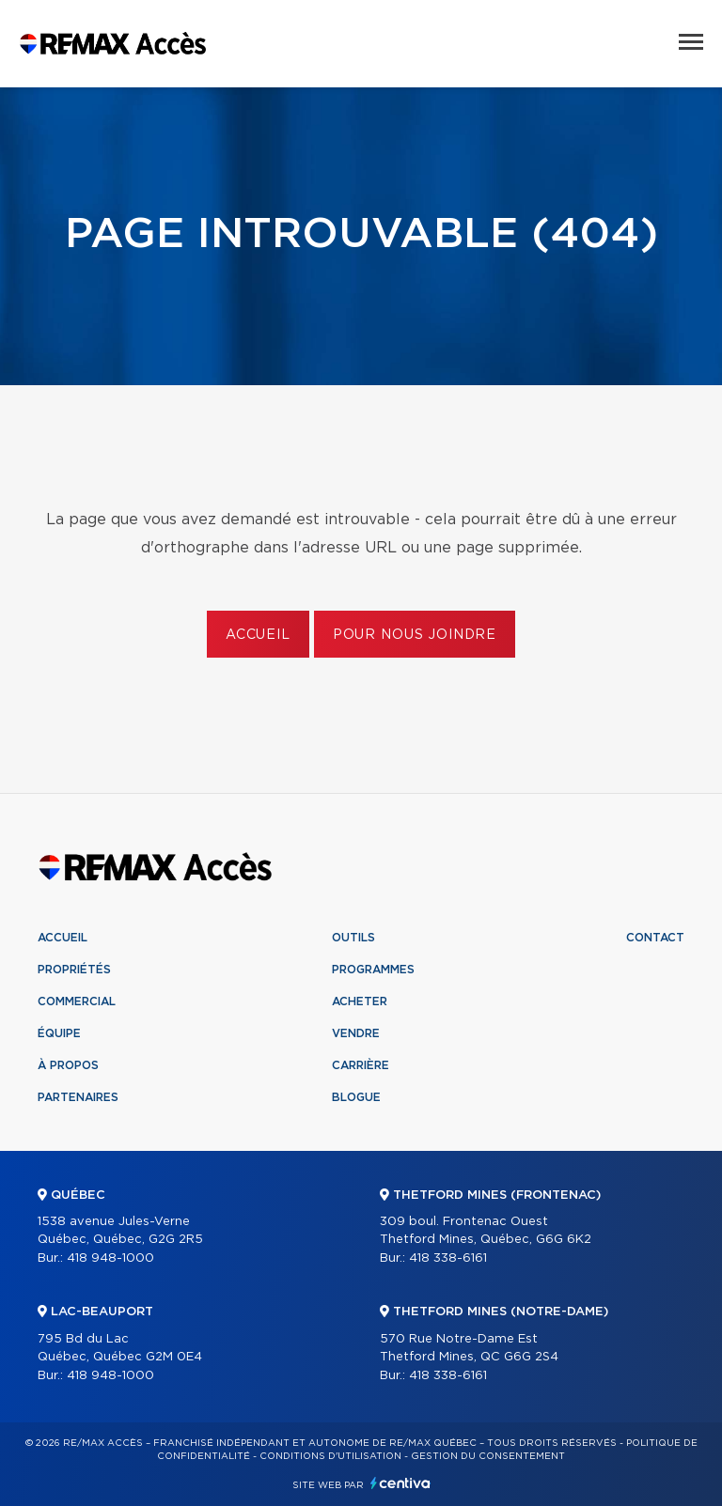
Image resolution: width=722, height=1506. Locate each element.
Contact (655, 937)
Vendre (356, 1033)
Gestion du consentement (488, 1456)
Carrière (360, 1065)
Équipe (59, 1033)
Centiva (400, 1483)
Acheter (359, 1001)
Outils (353, 937)
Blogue (356, 1097)
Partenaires (78, 1097)
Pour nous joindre (414, 635)
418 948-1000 (110, 1258)
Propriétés (74, 969)
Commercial (77, 1001)
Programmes (373, 969)
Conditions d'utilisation (330, 1456)
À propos (68, 1065)
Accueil (258, 635)
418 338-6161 (448, 1258)
